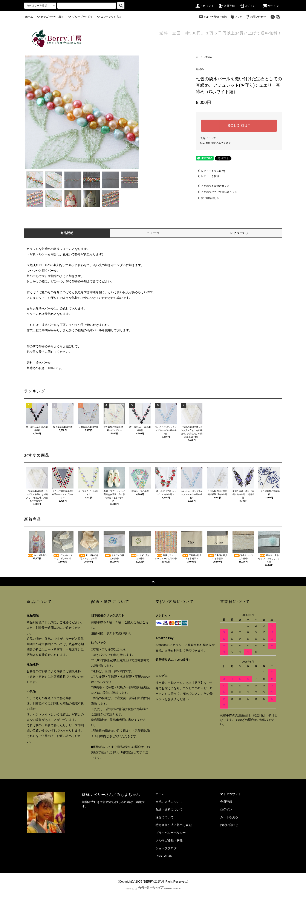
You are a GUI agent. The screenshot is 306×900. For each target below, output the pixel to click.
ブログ (236, 16)
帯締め (208, 57)
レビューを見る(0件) (210, 171)
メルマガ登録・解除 (212, 16)
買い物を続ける (207, 198)
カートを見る (229, 817)
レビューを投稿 (207, 176)
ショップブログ (166, 848)
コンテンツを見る (108, 16)
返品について (208, 138)
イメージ (153, 233)
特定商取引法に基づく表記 (215, 143)
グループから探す (80, 16)
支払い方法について (169, 801)
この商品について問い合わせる (216, 192)
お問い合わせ (255, 16)
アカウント (204, 5)
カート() (271, 5)
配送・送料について (169, 809)
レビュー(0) (239, 233)
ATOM (168, 856)
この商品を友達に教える (213, 186)
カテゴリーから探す (50, 16)
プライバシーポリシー (171, 832)
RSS (159, 856)
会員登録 (226, 5)
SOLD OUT (239, 125)
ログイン (247, 5)
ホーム (29, 16)
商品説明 (67, 233)
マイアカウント (230, 794)
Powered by (153, 888)
